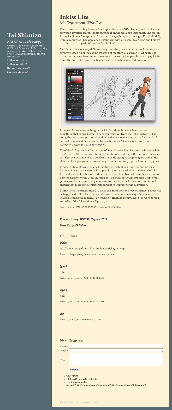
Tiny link (116, 207)
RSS (27, 68)
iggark (63, 266)
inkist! (63, 243)
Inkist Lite (74, 17)
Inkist (14, 51)
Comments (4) (104, 207)
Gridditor (11, 48)
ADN (23, 64)
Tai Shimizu (24, 35)
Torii (17, 57)
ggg (62, 313)
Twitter (24, 60)
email (25, 72)
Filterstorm (24, 48)
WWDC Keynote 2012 (93, 219)
